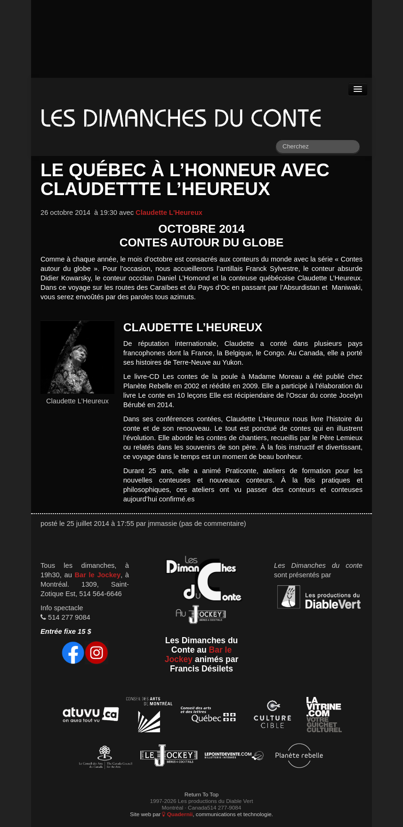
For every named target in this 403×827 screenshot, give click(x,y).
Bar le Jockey (97, 575)
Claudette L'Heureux (169, 212)
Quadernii (177, 814)
